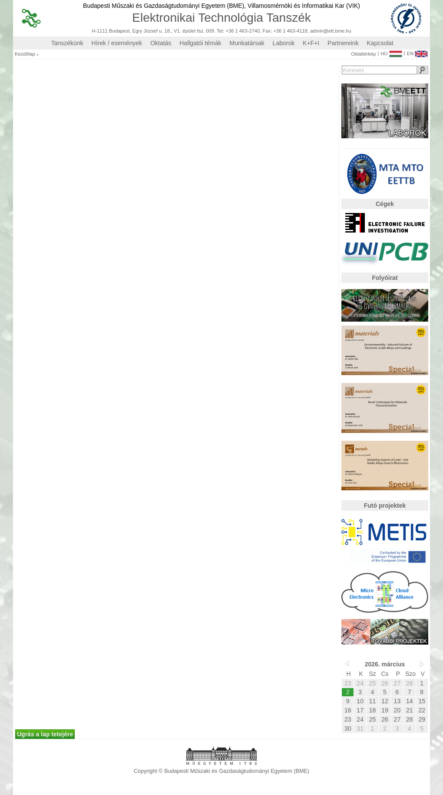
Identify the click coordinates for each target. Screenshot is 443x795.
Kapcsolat (380, 43)
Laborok (284, 43)
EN (417, 51)
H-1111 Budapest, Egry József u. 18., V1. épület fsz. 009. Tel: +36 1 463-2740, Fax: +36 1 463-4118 (199, 31)
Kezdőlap (25, 54)
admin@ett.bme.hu (330, 31)
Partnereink (343, 43)
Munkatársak (247, 43)
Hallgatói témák (200, 43)
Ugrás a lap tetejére (45, 734)
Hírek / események (117, 43)
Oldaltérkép (363, 54)
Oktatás (160, 43)
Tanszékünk (67, 43)
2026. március (385, 664)
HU (391, 51)
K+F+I (311, 43)
